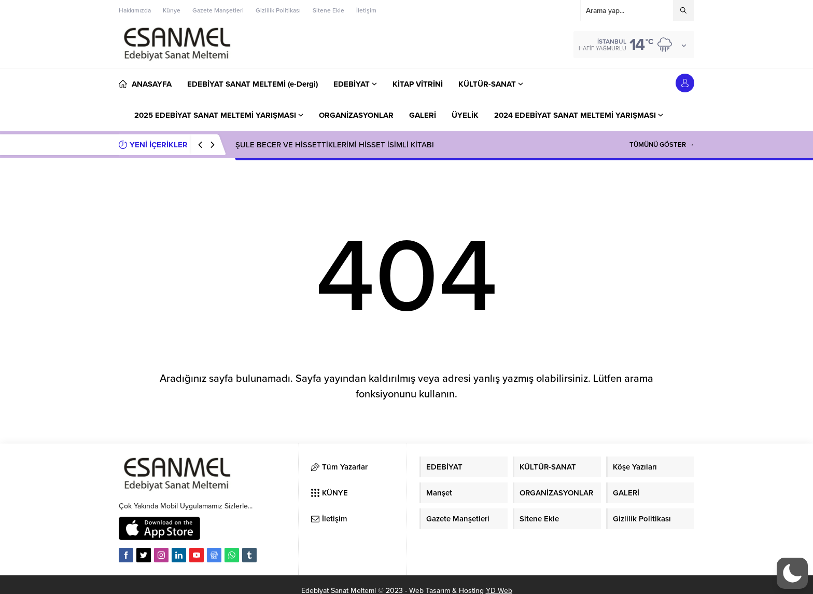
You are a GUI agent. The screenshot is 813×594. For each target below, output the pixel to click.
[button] (792, 573)
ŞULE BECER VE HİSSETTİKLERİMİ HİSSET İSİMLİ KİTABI (334, 144)
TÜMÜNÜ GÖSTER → (661, 145)
